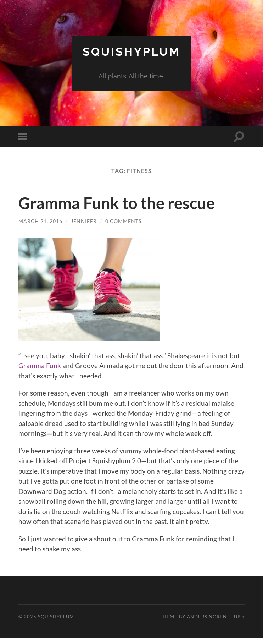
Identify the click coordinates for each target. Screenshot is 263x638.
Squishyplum (131, 51)
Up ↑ (239, 617)
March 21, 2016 (40, 221)
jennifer (84, 221)
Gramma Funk (39, 365)
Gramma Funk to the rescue (116, 203)
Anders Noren (207, 617)
